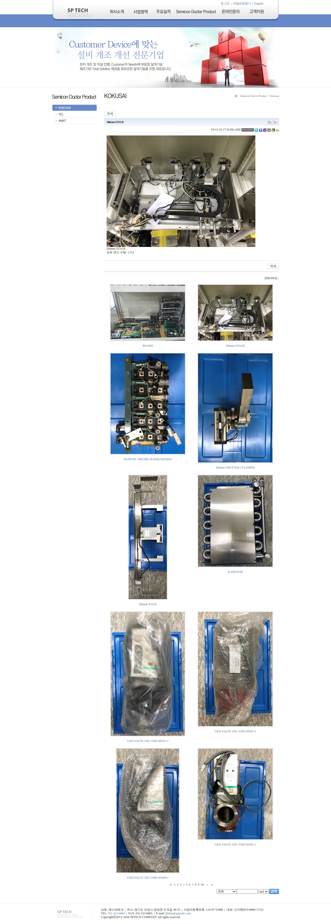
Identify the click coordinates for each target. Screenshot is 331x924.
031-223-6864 (116, 913)
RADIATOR (235, 572)
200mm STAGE (235, 345)
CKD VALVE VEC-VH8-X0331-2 (148, 741)
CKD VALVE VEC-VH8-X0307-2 (235, 731)
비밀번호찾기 (242, 3)
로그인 (225, 3)
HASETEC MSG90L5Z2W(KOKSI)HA (148, 459)
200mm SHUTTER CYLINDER (235, 467)
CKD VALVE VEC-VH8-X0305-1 (235, 844)
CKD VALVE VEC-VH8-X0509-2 (148, 877)
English (259, 3)
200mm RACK (148, 604)
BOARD (148, 345)
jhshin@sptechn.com (178, 913)
